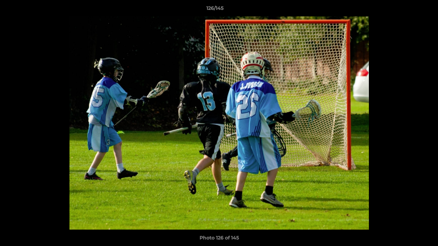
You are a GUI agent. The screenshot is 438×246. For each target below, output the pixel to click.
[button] (409, 10)
